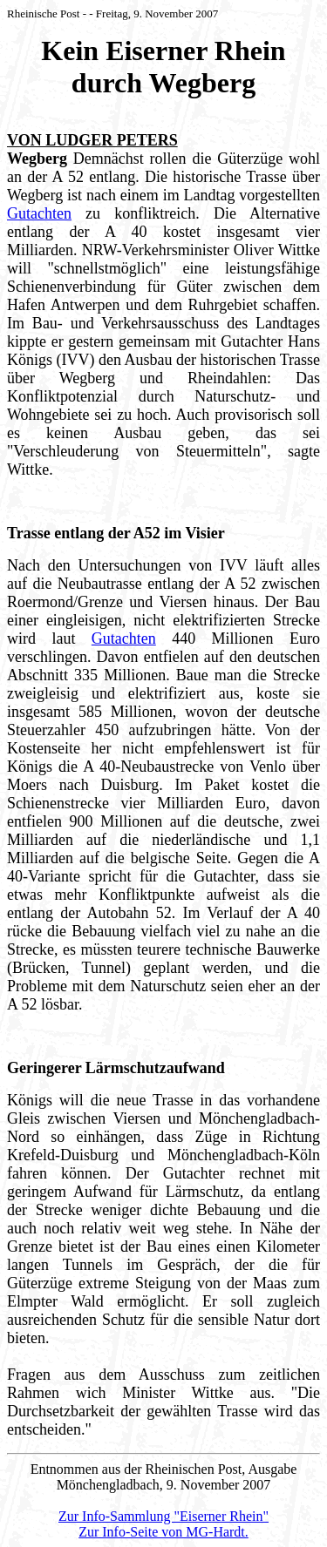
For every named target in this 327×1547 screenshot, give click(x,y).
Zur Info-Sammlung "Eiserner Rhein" (163, 1516)
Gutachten (39, 213)
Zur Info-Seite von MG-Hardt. (163, 1531)
